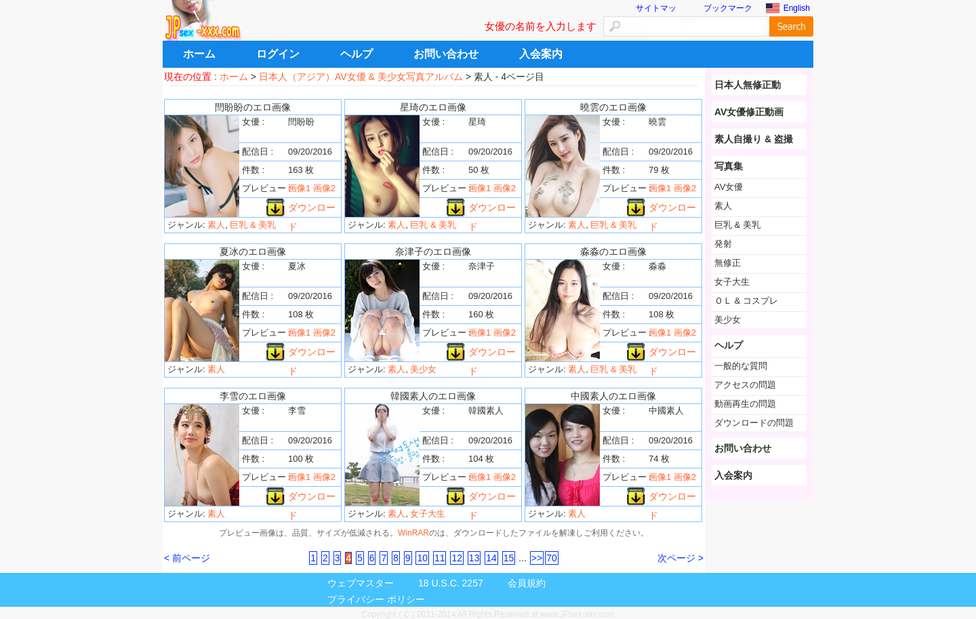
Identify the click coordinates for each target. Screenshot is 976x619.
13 (474, 558)
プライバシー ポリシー (376, 599)
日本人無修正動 (747, 84)
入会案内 (541, 54)
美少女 (423, 369)
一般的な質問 (740, 366)
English (797, 8)
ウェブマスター (360, 583)
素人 (216, 225)
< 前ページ (187, 558)
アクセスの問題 (745, 385)
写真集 (728, 166)
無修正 (727, 263)
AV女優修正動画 (749, 111)
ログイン (278, 54)
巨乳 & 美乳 (253, 225)
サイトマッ (656, 8)
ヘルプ (356, 54)
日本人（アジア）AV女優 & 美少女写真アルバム (361, 76)
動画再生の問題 (745, 404)
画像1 (299, 188)
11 (439, 558)
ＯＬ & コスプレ (746, 301)
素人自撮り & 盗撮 (753, 139)
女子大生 (427, 513)
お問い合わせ (446, 54)
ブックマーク (728, 8)
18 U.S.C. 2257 (450, 583)
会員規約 (527, 583)
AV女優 (728, 187)
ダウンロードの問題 (754, 423)
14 (491, 558)
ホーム (199, 54)
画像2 (324, 188)
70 (551, 558)
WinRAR (413, 533)
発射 (723, 244)
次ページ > (680, 558)
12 (456, 558)
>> (536, 558)
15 (509, 558)
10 (422, 558)
